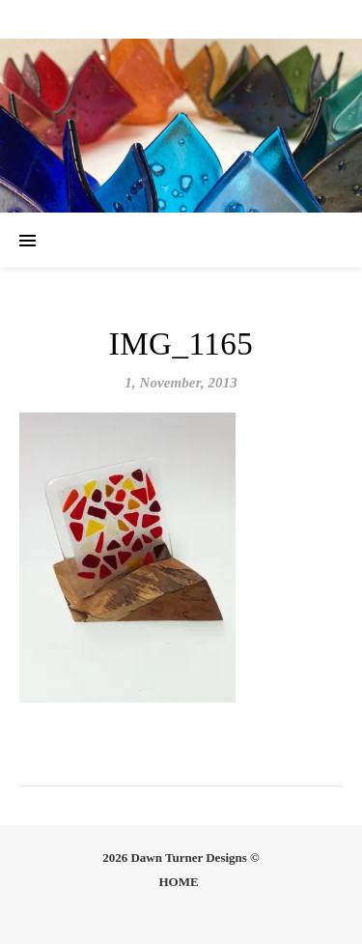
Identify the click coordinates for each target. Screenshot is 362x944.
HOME (178, 881)
